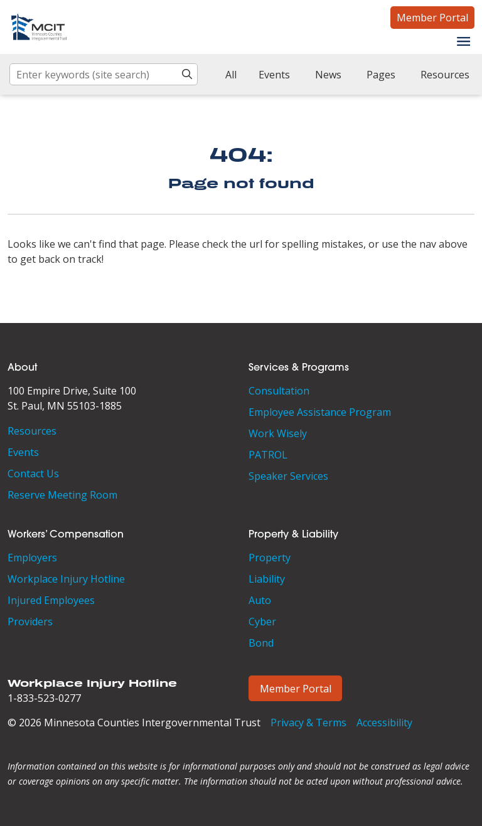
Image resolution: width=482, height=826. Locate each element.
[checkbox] (269, 74)
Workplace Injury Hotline (66, 579)
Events (23, 452)
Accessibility (384, 722)
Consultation (279, 391)
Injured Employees (51, 600)
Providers (30, 621)
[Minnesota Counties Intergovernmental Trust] (39, 27)
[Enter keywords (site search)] (103, 74)
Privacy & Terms (308, 722)
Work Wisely (278, 433)
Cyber (262, 621)
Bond (261, 643)
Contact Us (33, 473)
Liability (267, 579)
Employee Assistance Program (320, 412)
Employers (32, 557)
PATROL (268, 455)
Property (270, 557)
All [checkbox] (231, 75)
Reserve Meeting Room (62, 495)
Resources (32, 431)
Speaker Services (288, 476)
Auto (260, 600)
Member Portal (432, 17)
